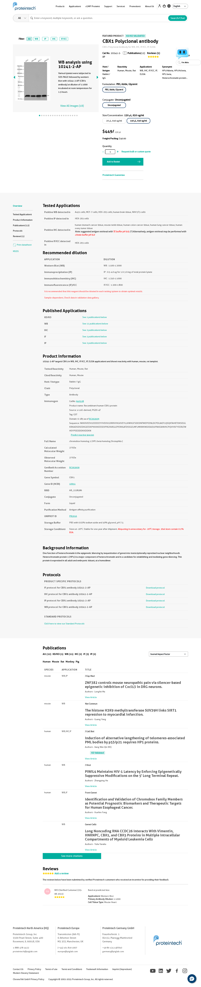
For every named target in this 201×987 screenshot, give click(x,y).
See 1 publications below (94, 317)
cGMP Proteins (92, 6)
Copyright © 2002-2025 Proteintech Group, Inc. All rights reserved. (80, 979)
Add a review (61, 873)
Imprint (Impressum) (122, 969)
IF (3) (86, 654)
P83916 (73, 516)
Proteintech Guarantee (113, 175)
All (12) (47, 654)
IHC (54, 39)
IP (45, 39)
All (29, 39)
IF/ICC (64, 39)
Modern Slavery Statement (26, 973)
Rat (62, 661)
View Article (91, 697)
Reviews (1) (153, 53)
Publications (134, 53)
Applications (75, 6)
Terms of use (51, 969)
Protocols (17, 230)
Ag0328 (80, 401)
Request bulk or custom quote (136, 151)
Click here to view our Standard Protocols (64, 623)
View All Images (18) (72, 105)
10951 (72, 484)
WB (36, 39)
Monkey (70, 661)
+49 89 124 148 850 (112, 947)
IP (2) (93, 654)
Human (47, 661)
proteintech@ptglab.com (25, 951)
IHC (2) (78, 654)
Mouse (55, 661)
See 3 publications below (94, 336)
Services (121, 6)
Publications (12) (21, 225)
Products (60, 6)
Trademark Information (97, 969)
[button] (191, 978)
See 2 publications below (94, 330)
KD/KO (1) (58, 654)
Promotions (135, 6)
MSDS (16, 251)
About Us (149, 6)
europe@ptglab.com (68, 951)
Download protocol (155, 587)
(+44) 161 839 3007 (67, 947)
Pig (77, 661)
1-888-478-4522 (21, 947)
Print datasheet (22, 244)
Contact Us (18, 969)
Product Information (23, 220)
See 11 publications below (95, 323)
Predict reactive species (82, 435)
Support (108, 6)
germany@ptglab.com (113, 951)
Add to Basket (113, 161)
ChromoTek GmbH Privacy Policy (28, 979)
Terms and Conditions (72, 969)
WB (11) (69, 654)
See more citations (71, 855)
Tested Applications (22, 214)
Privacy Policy (34, 969)
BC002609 (94, 419)
